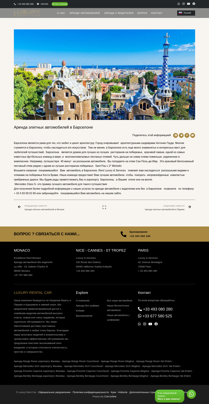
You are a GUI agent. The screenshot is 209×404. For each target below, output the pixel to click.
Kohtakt (80, 310)
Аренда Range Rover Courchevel (80, 361)
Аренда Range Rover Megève (117, 361)
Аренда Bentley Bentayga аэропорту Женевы (39, 375)
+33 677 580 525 (157, 316)
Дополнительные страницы (145, 392)
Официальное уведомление (54, 392)
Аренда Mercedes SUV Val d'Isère (161, 366)
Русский (185, 13)
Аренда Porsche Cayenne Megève (130, 371)
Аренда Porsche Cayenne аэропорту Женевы (39, 371)
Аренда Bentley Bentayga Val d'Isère (171, 375)
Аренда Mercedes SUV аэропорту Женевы (38, 366)
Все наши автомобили (119, 300)
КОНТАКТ (157, 13)
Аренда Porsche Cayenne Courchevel (88, 371)
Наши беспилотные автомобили (118, 307)
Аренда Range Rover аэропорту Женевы (37, 361)
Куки (113, 392)
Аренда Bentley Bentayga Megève (129, 375)
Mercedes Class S (25, 184)
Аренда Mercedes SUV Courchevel (83, 366)
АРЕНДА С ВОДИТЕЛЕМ (119, 13)
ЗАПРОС (142, 13)
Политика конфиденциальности (91, 392)
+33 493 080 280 (140, 236)
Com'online (110, 396)
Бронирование (84, 315)
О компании (82, 300)
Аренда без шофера (87, 305)
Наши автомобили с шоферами (118, 317)
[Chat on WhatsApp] (60, 4)
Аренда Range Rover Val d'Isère (154, 361)
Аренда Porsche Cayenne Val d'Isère (171, 371)
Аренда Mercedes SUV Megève (122, 366)
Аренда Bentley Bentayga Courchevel (87, 375)
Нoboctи (122, 392)
